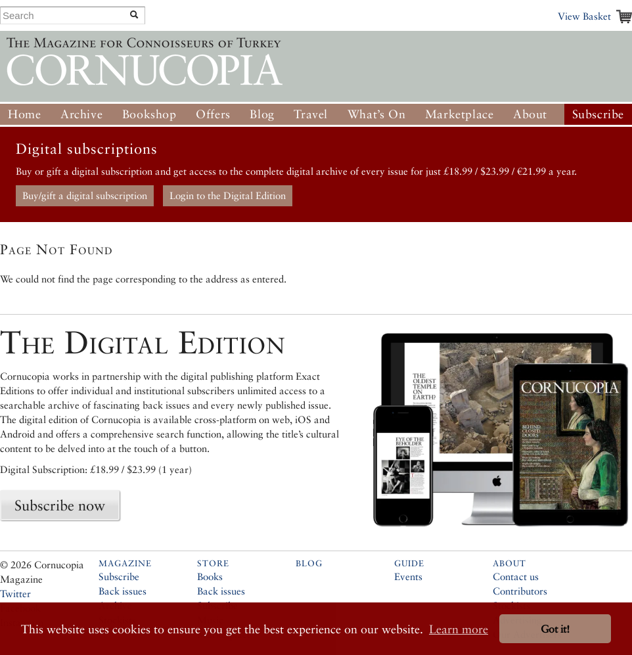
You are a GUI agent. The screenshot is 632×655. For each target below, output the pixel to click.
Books (210, 576)
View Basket (584, 16)
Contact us (516, 576)
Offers (213, 114)
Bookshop (149, 114)
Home (24, 114)
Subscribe (598, 114)
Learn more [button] (458, 629)
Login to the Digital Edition (227, 195)
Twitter (15, 593)
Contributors (520, 591)
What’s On (376, 114)
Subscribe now (59, 505)
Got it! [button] (555, 629)
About (530, 114)
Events (408, 576)
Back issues (123, 591)
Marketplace (459, 114)
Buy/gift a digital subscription (84, 195)
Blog (262, 114)
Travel (311, 114)
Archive (81, 114)
